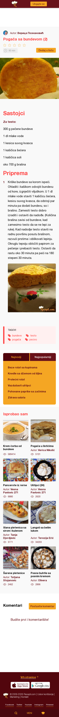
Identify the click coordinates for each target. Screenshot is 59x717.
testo (33, 335)
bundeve (17, 335)
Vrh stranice (28, 677)
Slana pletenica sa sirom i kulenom (15, 522)
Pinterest (49, 705)
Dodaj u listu (46, 50)
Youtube (28, 705)
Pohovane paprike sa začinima (27, 391)
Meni (29, 713)
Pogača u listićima (43, 437)
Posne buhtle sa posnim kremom (43, 566)
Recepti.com (5, 695)
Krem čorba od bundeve (15, 437)
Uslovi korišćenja (45, 694)
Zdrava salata (16, 397)
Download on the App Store (20, 685)
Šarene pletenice (15, 566)
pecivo (33, 339)
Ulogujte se (39, 4)
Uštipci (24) (43, 478)
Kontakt (24, 697)
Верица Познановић (30, 32)
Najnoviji (16, 356)
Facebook (9, 705)
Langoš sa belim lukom (43, 522)
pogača (16, 339)
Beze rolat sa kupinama (22, 367)
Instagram (38, 705)
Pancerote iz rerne (15, 478)
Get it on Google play (40, 685)
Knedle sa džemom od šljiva (25, 373)
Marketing (15, 697)
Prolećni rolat (16, 379)
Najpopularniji (43, 356)
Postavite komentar (42, 606)
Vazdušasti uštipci (19, 385)
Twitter (19, 705)
